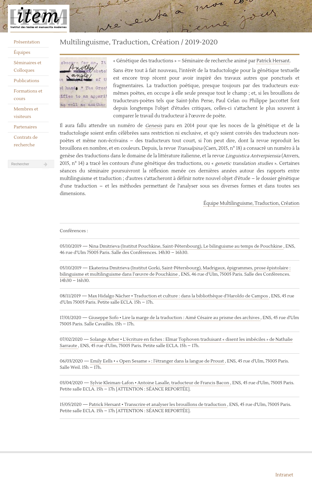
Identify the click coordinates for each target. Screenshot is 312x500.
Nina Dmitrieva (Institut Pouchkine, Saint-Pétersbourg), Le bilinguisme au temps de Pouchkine (186, 246)
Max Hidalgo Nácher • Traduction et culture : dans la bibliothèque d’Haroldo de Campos (178, 296)
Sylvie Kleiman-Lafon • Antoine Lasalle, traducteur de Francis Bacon (160, 383)
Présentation (27, 42)
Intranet (284, 475)
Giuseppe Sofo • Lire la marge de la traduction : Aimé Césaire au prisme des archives (174, 318)
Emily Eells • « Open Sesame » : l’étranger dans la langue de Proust (157, 361)
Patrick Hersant (272, 61)
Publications (26, 81)
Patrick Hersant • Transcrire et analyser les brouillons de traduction (158, 404)
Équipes (22, 52)
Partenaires (25, 127)
